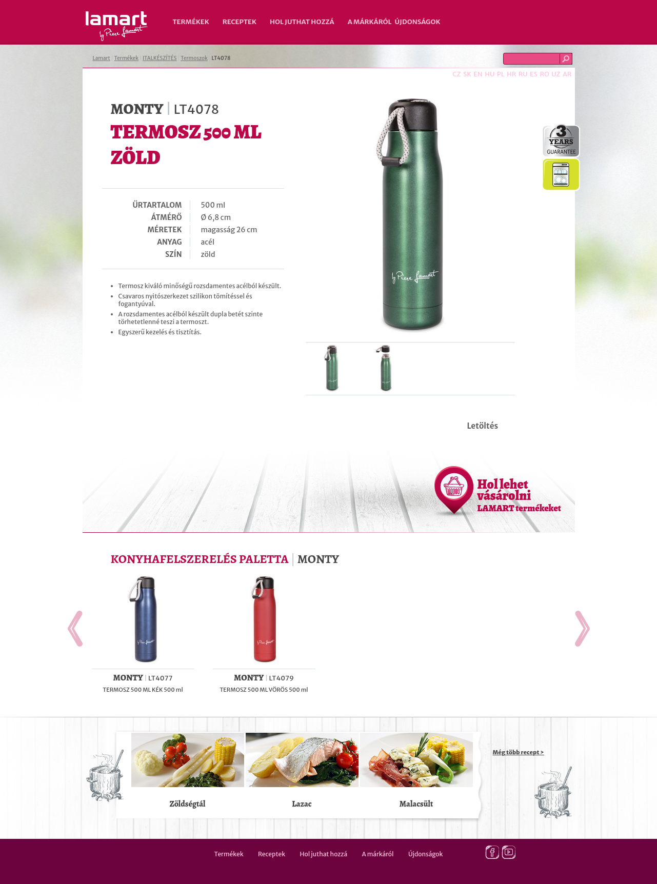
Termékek (191, 21)
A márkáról (370, 21)
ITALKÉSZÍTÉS (160, 58)
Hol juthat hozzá (302, 21)
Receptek (239, 21)
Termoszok (194, 58)
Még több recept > (518, 752)
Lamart (116, 26)
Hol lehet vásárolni (519, 494)
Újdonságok (418, 21)
